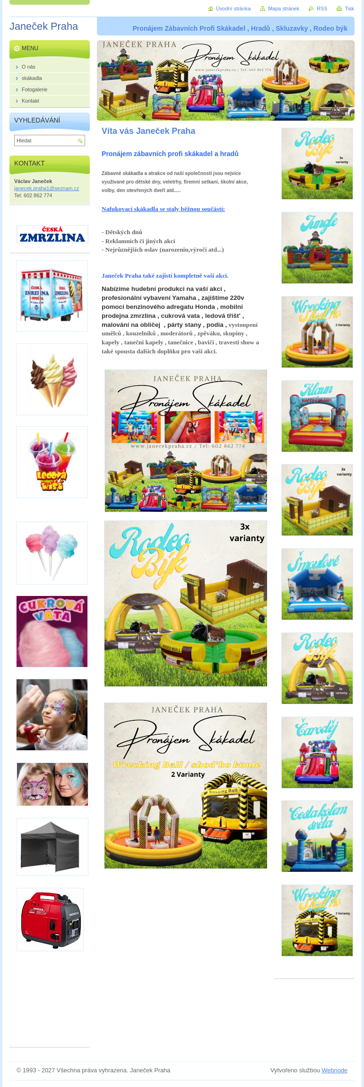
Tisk (349, 8)
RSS (322, 8)
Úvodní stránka (233, 8)
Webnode (334, 1070)
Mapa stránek (283, 8)
